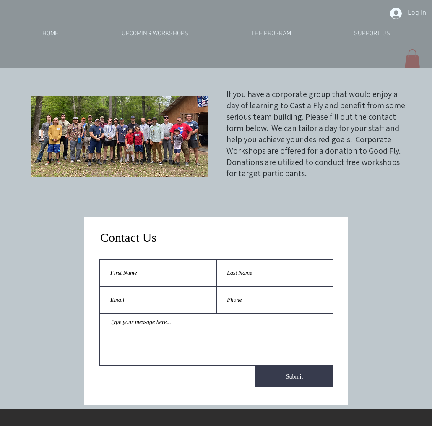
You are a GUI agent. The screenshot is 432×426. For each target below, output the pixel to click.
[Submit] (294, 376)
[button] (412, 58)
